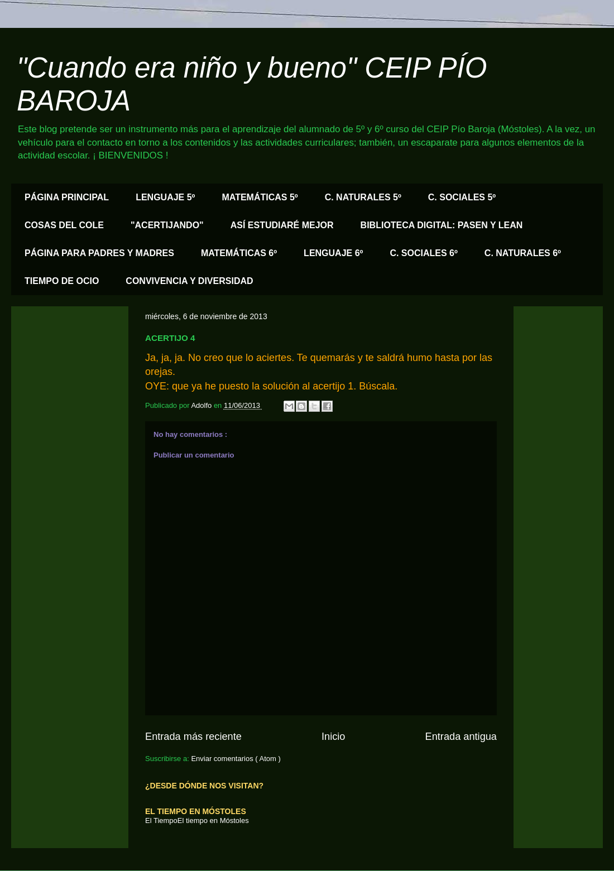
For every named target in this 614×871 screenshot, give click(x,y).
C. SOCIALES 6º (423, 253)
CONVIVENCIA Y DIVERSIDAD (189, 281)
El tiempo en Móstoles (213, 820)
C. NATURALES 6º (523, 253)
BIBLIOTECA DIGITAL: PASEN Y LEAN (442, 225)
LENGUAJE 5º (165, 197)
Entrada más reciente (193, 736)
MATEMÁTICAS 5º (260, 197)
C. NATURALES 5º (363, 197)
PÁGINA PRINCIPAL (67, 197)
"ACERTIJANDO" (167, 225)
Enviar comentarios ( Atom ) (235, 758)
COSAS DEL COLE (64, 225)
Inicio (333, 736)
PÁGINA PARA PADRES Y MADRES (99, 253)
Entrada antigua (461, 736)
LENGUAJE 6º (333, 253)
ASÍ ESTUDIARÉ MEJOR (282, 225)
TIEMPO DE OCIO (62, 281)
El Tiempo (161, 820)
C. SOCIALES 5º (462, 197)
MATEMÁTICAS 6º (239, 253)
